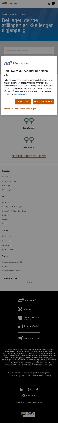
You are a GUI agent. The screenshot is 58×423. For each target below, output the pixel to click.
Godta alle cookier (43, 102)
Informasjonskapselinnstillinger (20, 109)
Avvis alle (23, 102)
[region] (29, 85)
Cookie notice (20, 94)
